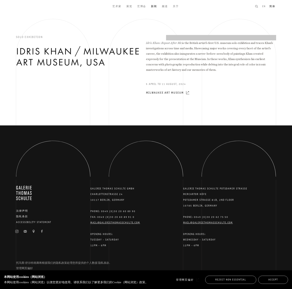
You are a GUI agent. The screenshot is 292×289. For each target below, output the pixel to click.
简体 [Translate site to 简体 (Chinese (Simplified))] (272, 6)
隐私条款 (22, 216)
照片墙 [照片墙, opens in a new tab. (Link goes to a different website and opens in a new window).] (17, 231)
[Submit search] (258, 6)
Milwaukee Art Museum (165, 92)
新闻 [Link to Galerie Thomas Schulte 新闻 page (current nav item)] (154, 6)
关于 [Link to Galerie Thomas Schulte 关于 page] (176, 6)
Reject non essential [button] (230, 279)
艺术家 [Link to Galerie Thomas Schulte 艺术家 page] (116, 6)
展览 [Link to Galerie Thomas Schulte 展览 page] (129, 6)
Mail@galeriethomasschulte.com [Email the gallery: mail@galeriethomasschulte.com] (115, 222)
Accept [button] (273, 279)
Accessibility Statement (33, 222)
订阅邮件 (25, 231)
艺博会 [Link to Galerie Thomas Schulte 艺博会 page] (141, 6)
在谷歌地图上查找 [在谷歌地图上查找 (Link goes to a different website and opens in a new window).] (33, 231)
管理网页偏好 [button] (24, 268)
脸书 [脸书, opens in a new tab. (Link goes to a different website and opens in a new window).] (42, 231)
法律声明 (22, 210)
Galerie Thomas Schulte (24, 12)
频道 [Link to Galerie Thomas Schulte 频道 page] (165, 6)
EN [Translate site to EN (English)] (264, 6)
